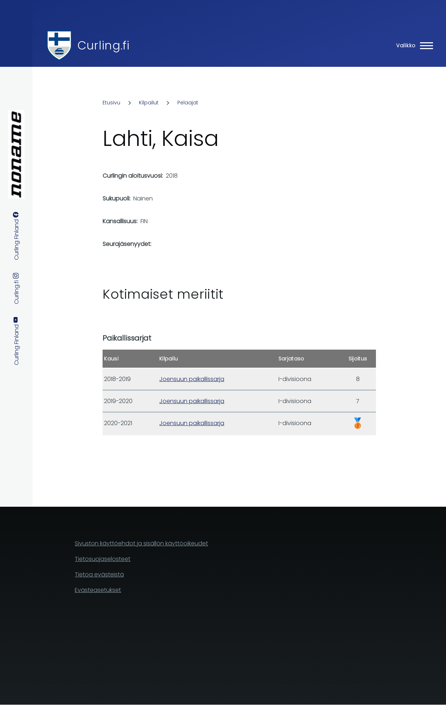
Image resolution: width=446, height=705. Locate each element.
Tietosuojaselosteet (102, 559)
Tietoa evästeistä (99, 574)
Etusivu (111, 102)
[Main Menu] (412, 45)
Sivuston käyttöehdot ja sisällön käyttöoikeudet (141, 543)
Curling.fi (103, 45)
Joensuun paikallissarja (191, 379)
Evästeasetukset (98, 590)
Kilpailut (149, 102)
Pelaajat (187, 102)
